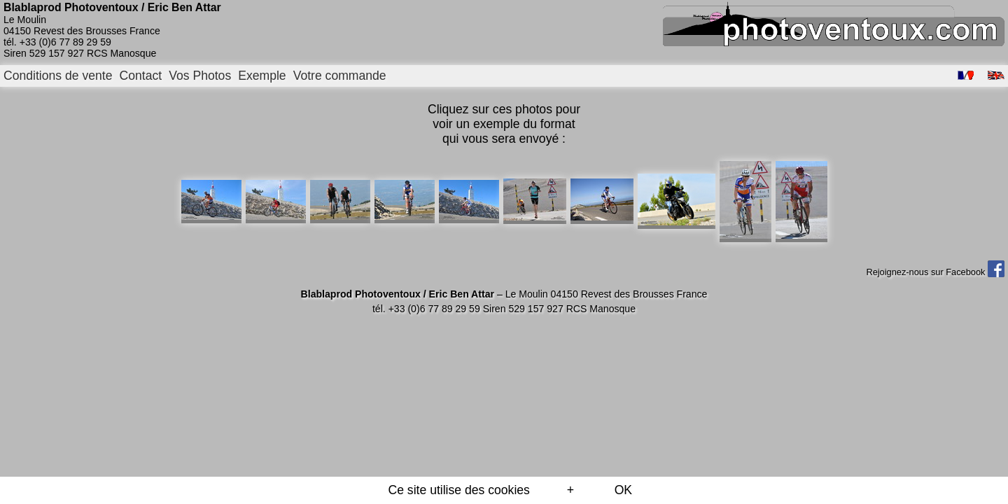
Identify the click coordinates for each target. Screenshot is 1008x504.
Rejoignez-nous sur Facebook (935, 272)
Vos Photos (200, 76)
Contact (141, 76)
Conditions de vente (58, 76)
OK (623, 490)
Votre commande (339, 76)
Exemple (262, 76)
